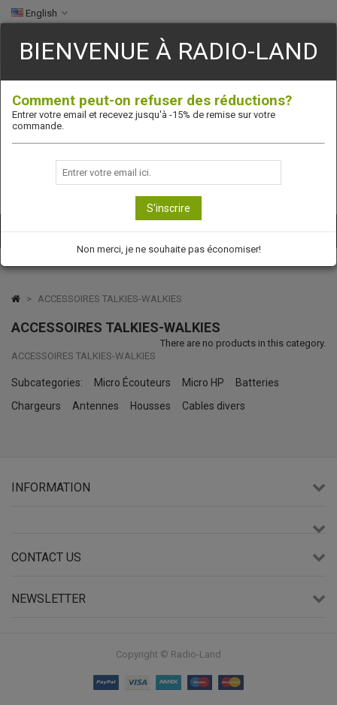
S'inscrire (168, 208)
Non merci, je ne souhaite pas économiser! (169, 249)
